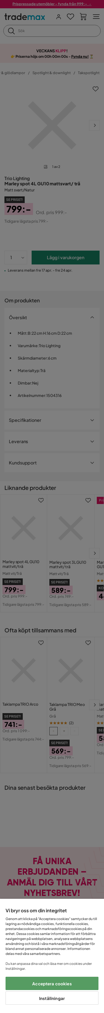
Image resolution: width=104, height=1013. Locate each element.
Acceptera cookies (52, 983)
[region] (52, 956)
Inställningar (52, 998)
